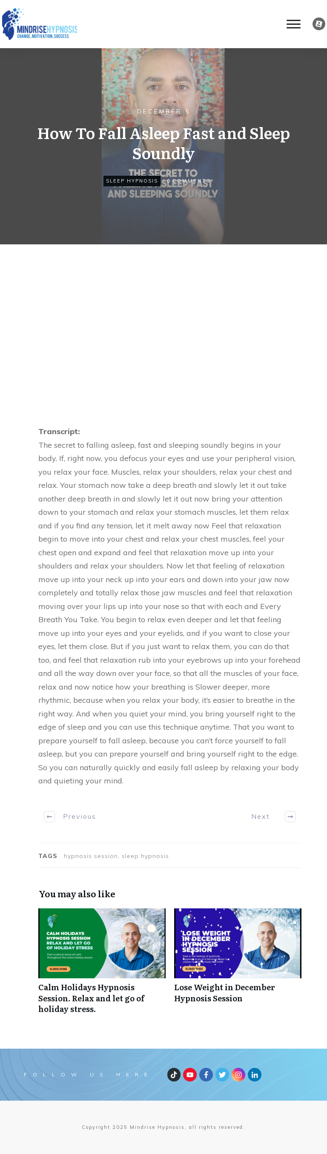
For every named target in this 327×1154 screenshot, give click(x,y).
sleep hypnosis (132, 181)
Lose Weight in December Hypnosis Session (237, 965)
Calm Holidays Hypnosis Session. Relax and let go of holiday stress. (102, 965)
